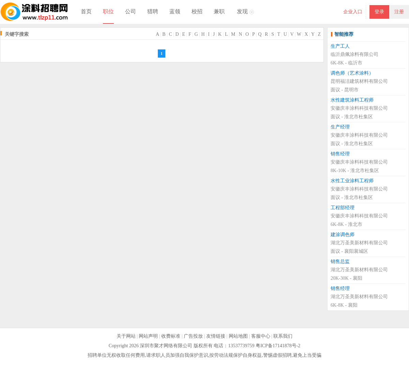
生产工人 (340, 46)
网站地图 (238, 336)
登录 (379, 11)
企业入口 (352, 11)
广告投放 (193, 336)
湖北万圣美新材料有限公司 (359, 242)
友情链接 (215, 336)
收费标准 (170, 336)
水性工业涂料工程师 (352, 180)
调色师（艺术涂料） (352, 73)
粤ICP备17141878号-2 (278, 345)
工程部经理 (342, 207)
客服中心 (260, 336)
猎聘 (152, 11)
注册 (399, 11)
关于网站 (126, 336)
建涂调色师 (342, 234)
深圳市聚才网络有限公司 (166, 345)
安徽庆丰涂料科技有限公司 (359, 108)
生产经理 (340, 126)
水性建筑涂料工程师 (352, 100)
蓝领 (174, 11)
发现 (242, 11)
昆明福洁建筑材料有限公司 (359, 81)
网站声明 (148, 336)
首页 (86, 11)
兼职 (219, 11)
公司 (130, 11)
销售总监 (340, 261)
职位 (108, 11)
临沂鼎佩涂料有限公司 (354, 54)
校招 (197, 11)
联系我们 (282, 336)
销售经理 (340, 153)
